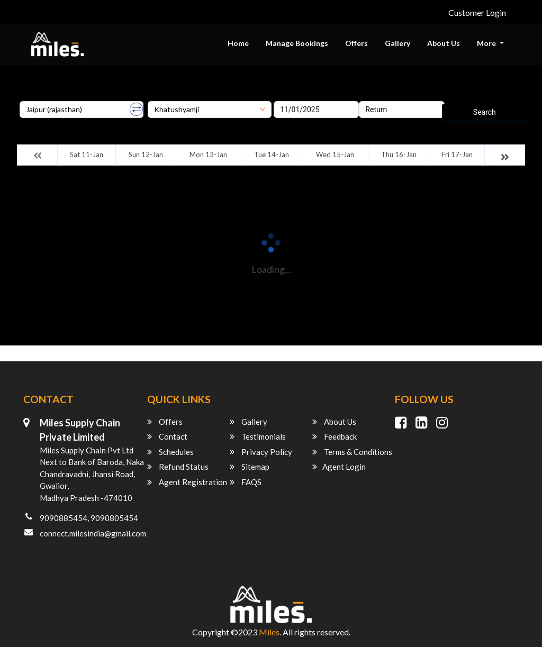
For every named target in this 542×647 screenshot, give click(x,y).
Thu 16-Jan (399, 154)
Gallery (397, 43)
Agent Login (339, 466)
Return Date (378, 97)
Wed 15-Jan (335, 154)
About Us (443, 43)
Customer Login (477, 12)
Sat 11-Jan (86, 154)
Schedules (170, 452)
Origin (29, 97)
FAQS (245, 482)
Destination (166, 97)
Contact (167, 436)
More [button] (487, 43)
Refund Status (178, 466)
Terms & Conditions (352, 452)
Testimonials (258, 436)
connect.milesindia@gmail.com (93, 533)
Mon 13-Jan (208, 154)
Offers (356, 43)
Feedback (334, 436)
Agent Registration (187, 482)
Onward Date (295, 97)
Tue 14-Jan (271, 154)
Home (238, 43)
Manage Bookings (297, 43)
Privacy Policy (261, 452)
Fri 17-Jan (457, 154)
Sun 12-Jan (146, 154)
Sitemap (249, 466)
